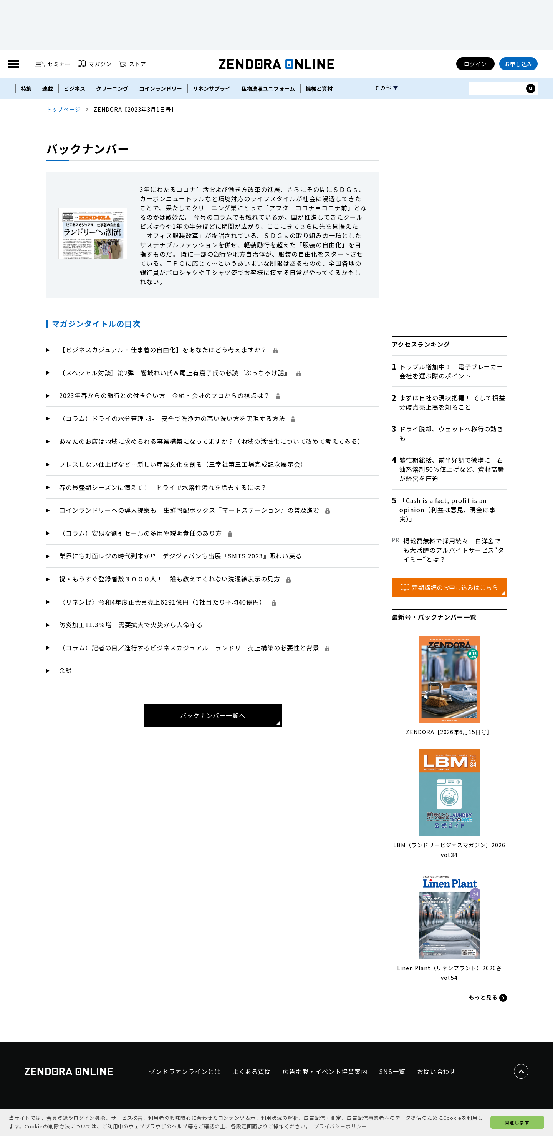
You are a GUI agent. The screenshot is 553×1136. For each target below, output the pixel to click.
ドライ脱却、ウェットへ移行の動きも (451, 433)
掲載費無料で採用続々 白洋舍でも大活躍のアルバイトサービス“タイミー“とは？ (453, 550)
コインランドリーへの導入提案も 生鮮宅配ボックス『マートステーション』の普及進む (194, 510)
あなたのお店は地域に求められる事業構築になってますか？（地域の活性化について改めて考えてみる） (211, 441)
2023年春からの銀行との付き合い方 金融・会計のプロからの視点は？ (169, 395)
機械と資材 (319, 88)
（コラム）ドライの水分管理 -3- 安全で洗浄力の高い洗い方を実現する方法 (177, 418)
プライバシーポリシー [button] (341, 1126)
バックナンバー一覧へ (212, 715)
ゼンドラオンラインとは (185, 1071)
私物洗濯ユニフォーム (268, 88)
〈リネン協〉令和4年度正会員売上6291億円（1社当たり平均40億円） (167, 601)
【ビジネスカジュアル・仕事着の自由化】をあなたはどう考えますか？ (168, 349)
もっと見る (488, 997)
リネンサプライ (211, 88)
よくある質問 (252, 1071)
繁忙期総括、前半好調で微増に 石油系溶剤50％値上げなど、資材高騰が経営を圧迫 (451, 469)
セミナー (53, 64)
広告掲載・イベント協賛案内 (325, 1071)
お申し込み (518, 64)
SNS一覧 (392, 1071)
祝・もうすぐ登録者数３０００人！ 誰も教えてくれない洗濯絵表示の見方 (175, 578)
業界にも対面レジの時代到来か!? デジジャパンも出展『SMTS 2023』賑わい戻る (180, 555)
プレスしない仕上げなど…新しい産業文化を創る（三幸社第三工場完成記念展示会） (182, 464)
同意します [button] (517, 1122)
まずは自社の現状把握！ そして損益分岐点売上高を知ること (452, 402)
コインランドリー (160, 88)
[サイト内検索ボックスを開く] (530, 88)
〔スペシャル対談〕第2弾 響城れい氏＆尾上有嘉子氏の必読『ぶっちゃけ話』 (180, 372)
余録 (65, 670)
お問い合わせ (436, 1071)
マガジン (95, 64)
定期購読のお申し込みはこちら (449, 587)
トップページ (63, 109)
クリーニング (112, 88)
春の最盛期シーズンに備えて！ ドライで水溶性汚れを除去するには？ (163, 487)
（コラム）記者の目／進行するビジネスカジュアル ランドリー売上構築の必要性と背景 (194, 647)
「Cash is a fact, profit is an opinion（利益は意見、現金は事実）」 (447, 509)
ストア (132, 64)
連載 (47, 88)
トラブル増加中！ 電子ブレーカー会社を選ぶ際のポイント (451, 371)
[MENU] (14, 64)
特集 (26, 88)
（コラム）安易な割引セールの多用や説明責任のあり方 (145, 533)
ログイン (475, 64)
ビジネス (74, 88)
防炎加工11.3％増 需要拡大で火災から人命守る (131, 624)
